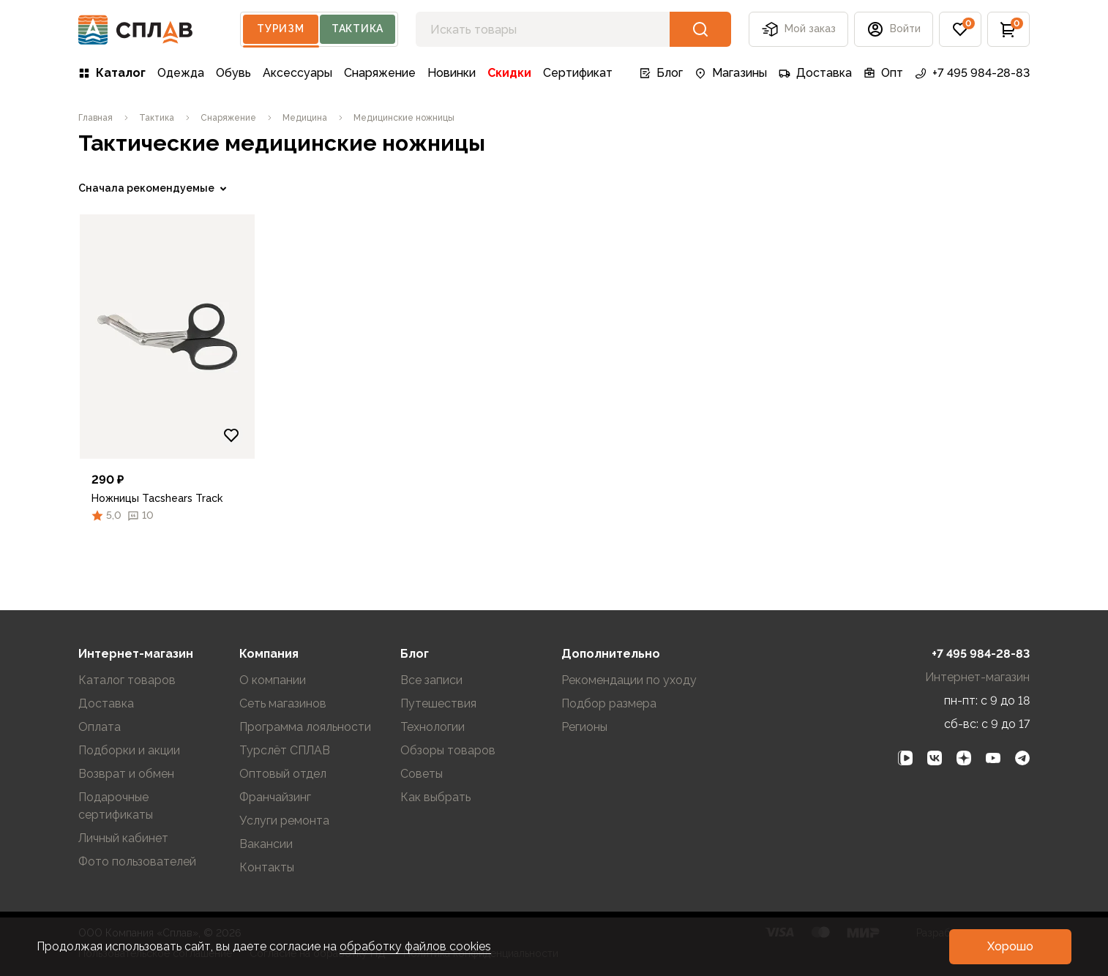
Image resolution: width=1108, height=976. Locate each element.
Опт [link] (883, 73)
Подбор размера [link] (608, 703)
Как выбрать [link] (435, 797)
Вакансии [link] (266, 844)
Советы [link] (421, 774)
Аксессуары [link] (297, 73)
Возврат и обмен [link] (126, 774)
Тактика (357, 28)
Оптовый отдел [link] (282, 774)
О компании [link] (272, 680)
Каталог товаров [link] (127, 680)
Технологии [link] (432, 727)
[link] (95, 117)
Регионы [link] (584, 727)
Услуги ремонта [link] (284, 820)
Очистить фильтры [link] (125, 543)
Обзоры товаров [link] (447, 750)
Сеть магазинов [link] (282, 703)
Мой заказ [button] (798, 29)
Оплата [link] (99, 727)
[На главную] (135, 30)
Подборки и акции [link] (129, 750)
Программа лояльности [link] (305, 727)
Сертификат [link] (578, 73)
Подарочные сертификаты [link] (115, 806)
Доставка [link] (815, 73)
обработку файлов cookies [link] (415, 946)
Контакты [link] (266, 867)
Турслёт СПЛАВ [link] (284, 750)
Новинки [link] (451, 73)
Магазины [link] (731, 73)
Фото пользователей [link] (137, 861)
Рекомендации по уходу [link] (629, 680)
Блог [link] (661, 73)
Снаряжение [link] (380, 73)
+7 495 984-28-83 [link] (972, 73)
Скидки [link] (509, 73)
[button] (893, 29)
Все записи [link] (431, 680)
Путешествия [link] (438, 703)
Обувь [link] (233, 73)
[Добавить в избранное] (472, 435)
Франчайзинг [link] (275, 797)
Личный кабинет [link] (123, 838)
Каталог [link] (112, 73)
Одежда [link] (180, 73)
